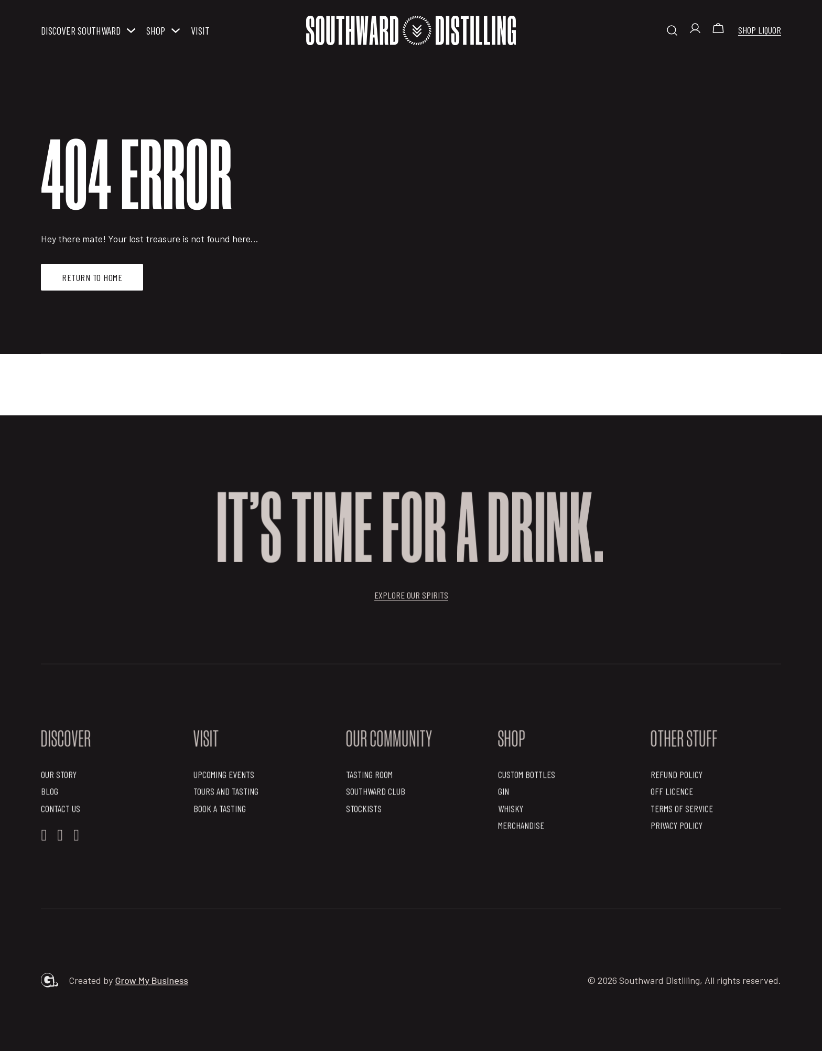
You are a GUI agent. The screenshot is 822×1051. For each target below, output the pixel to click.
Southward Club (375, 794)
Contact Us (60, 811)
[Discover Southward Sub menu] (131, 30)
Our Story (59, 777)
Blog (49, 794)
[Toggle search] (672, 30)
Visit (200, 30)
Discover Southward (81, 30)
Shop (155, 30)
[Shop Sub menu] (175, 30)
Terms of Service (682, 811)
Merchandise (521, 828)
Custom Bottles (526, 777)
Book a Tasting (219, 811)
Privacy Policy (676, 828)
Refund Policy (676, 777)
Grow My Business (151, 983)
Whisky (510, 811)
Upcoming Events (223, 777)
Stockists (364, 811)
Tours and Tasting (225, 794)
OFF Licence (672, 794)
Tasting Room (369, 777)
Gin (503, 794)
